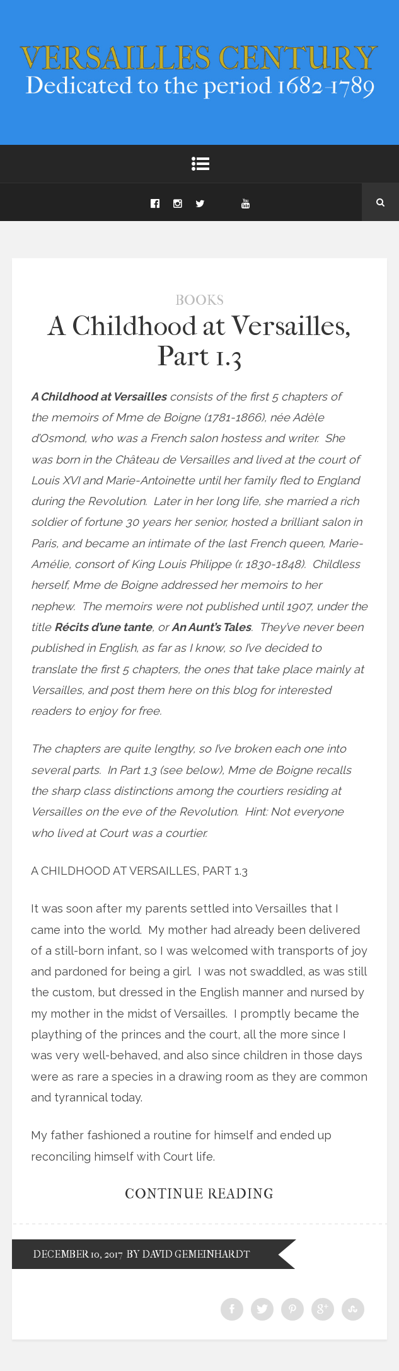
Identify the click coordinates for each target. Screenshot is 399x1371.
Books (199, 300)
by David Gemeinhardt (188, 1254)
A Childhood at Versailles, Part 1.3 (199, 341)
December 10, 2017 (78, 1254)
